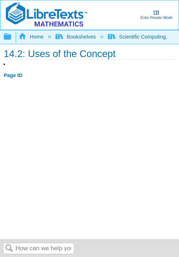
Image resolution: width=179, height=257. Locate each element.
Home (32, 37)
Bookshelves (76, 37)
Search (9, 248)
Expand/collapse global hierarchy (12, 36)
